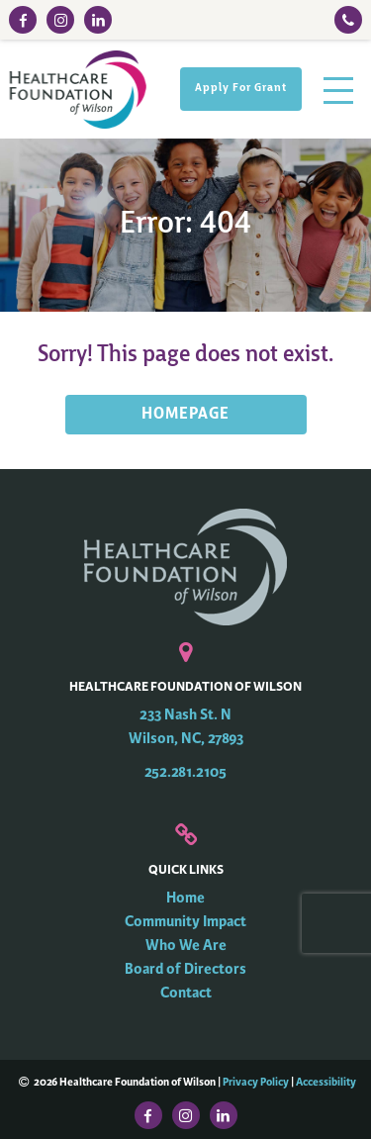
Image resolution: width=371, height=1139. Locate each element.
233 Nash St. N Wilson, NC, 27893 (186, 727)
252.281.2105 (185, 772)
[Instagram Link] (60, 20)
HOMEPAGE (185, 415)
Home (185, 898)
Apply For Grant (241, 88)
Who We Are (186, 945)
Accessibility (326, 1082)
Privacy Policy (256, 1082)
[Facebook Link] (23, 20)
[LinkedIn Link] (98, 20)
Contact (186, 993)
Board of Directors (185, 969)
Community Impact (185, 921)
